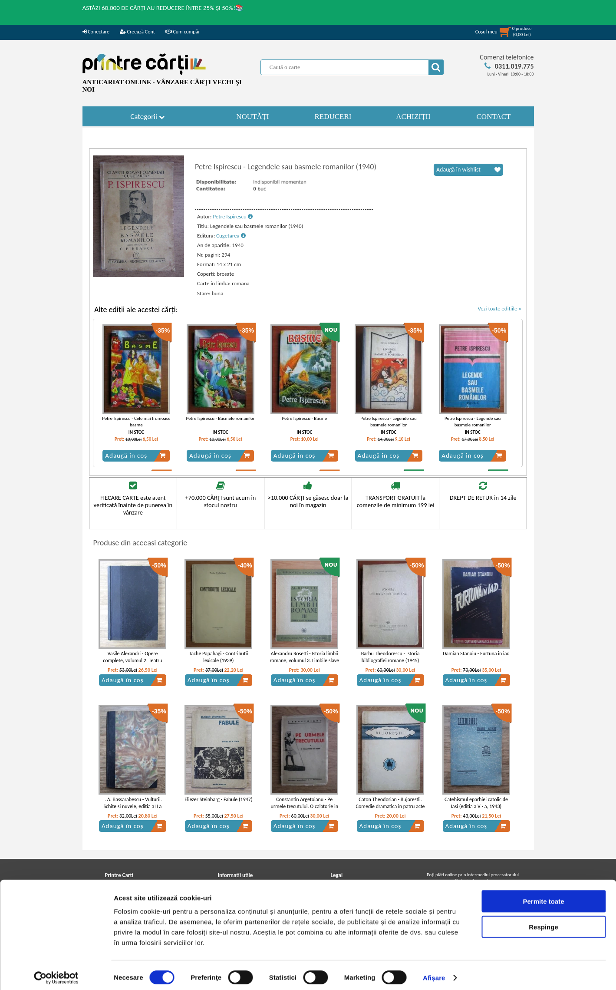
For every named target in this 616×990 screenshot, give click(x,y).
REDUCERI (333, 116)
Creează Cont (137, 32)
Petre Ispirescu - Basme (304, 418)
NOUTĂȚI (252, 116)
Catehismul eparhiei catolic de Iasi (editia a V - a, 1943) (476, 803)
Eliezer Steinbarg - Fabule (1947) (218, 799)
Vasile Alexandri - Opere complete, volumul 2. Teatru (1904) (132, 660)
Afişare (434, 973)
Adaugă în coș (135, 455)
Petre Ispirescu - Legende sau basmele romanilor (388, 422)
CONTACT (494, 116)
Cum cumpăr (182, 32)
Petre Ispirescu (232, 216)
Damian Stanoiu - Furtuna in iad (476, 653)
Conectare (95, 32)
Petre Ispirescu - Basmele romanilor (220, 418)
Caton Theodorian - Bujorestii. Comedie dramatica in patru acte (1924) (390, 806)
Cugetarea (231, 235)
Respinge (543, 922)
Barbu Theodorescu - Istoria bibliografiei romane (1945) (390, 657)
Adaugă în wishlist (468, 169)
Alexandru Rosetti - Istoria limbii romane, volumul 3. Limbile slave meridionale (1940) (304, 660)
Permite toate (543, 896)
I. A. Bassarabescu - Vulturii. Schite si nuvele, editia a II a (132, 803)
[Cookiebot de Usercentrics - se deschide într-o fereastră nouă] (56, 973)
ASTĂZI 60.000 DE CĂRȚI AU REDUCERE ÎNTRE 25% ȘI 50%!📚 (163, 8)
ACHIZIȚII (413, 116)
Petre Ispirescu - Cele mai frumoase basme (136, 422)
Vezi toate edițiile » (499, 308)
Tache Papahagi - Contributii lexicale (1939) (218, 657)
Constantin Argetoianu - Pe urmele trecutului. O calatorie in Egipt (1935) (304, 806)
